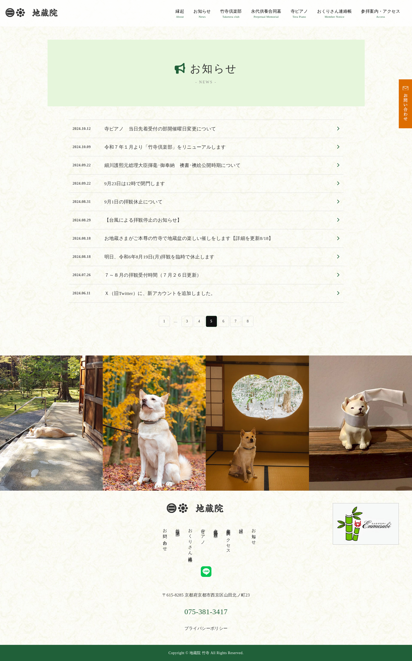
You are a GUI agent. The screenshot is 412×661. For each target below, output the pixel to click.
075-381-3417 (206, 612)
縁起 (179, 13)
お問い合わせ (165, 537)
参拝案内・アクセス (380, 13)
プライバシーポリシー (206, 628)
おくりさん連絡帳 (334, 13)
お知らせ (202, 13)
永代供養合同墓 (266, 13)
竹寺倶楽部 (231, 13)
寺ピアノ (299, 13)
